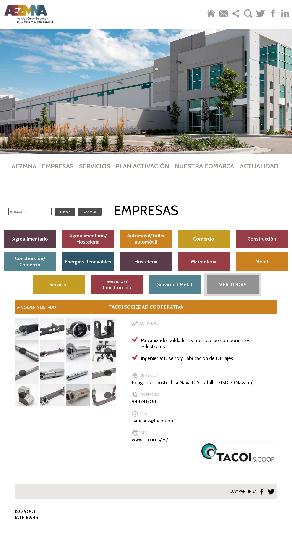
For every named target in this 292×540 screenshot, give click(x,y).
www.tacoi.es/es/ (150, 440)
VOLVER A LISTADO (36, 307)
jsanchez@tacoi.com (153, 421)
